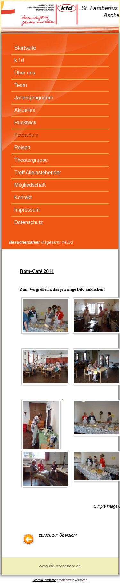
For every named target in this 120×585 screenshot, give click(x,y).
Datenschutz (28, 222)
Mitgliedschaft (30, 185)
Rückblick (25, 122)
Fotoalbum (26, 135)
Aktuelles (24, 110)
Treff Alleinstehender (37, 172)
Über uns (24, 72)
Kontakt (23, 197)
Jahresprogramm (33, 97)
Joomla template (44, 580)
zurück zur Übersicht (57, 535)
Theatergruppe (31, 160)
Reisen (22, 147)
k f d (19, 60)
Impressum (27, 210)
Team (20, 85)
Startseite (25, 48)
